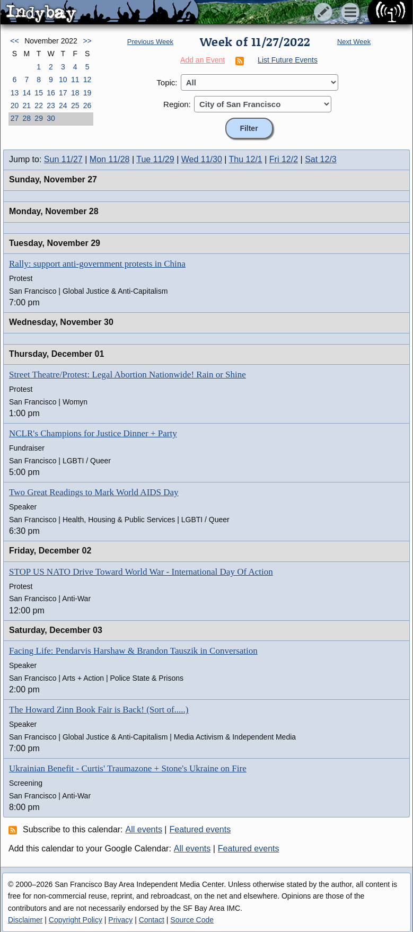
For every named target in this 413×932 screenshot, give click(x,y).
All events (144, 829)
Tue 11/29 (155, 159)
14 (26, 93)
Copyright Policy (75, 920)
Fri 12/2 (283, 159)
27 (15, 118)
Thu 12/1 (245, 159)
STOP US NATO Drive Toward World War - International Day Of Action (141, 572)
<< (14, 41)
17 (63, 93)
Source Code (192, 920)
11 (75, 79)
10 (63, 79)
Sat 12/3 (321, 159)
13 (15, 93)
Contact (151, 920)
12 (87, 79)
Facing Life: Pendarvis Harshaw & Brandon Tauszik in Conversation (133, 651)
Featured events (200, 829)
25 (75, 105)
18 (75, 93)
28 (26, 118)
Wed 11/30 (201, 159)
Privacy (120, 920)
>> (87, 41)
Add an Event (202, 60)
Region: (177, 104)
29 (38, 118)
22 (38, 105)
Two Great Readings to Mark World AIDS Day (94, 492)
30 (51, 118)
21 (26, 105)
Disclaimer (25, 920)
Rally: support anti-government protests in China (97, 264)
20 (15, 105)
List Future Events (288, 60)
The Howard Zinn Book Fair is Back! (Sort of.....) (99, 710)
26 (87, 105)
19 (87, 93)
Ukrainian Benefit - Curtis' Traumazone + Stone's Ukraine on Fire (128, 768)
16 (51, 93)
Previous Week (150, 42)
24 (63, 105)
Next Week (354, 42)
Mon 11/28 (110, 159)
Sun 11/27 (63, 159)
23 (51, 105)
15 (38, 93)
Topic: (166, 82)
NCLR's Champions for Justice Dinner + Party (93, 433)
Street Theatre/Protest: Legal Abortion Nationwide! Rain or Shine (127, 375)
